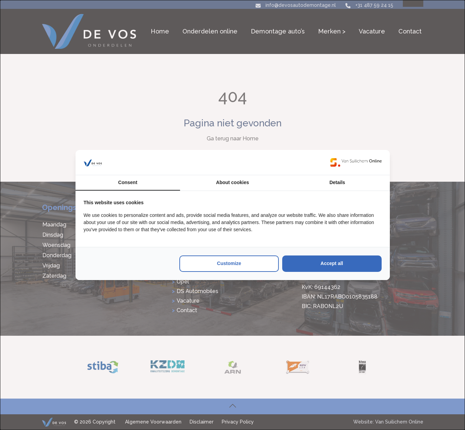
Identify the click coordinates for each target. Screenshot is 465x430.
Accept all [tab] (331, 263)
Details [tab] (337, 182)
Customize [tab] (229, 263)
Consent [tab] (127, 182)
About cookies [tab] (232, 182)
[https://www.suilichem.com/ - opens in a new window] (356, 162)
